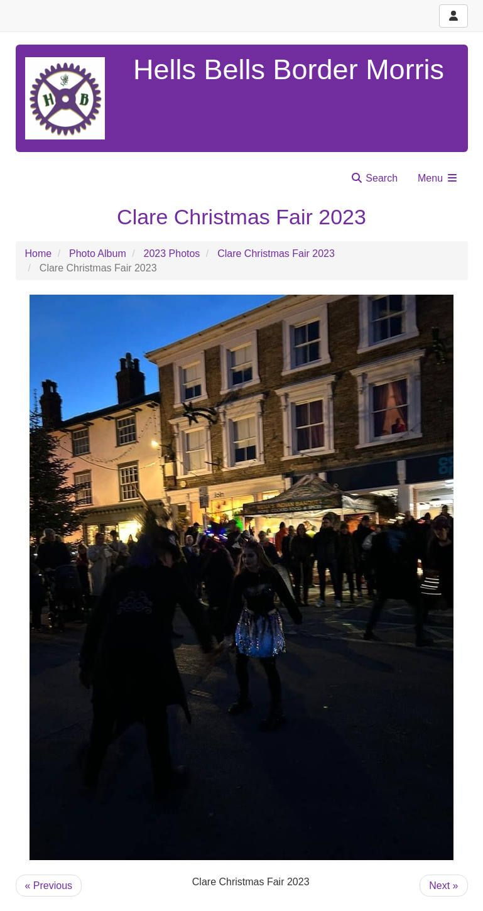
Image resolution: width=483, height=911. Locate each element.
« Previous (49, 885)
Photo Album (97, 253)
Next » (443, 885)
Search (374, 178)
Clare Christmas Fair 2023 (276, 253)
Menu (438, 178)
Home (38, 253)
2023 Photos (172, 253)
